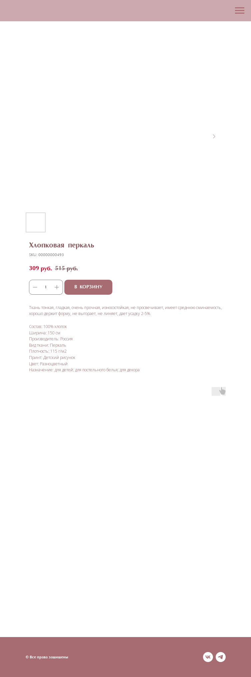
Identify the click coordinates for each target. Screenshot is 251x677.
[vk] (208, 657)
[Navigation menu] (239, 10)
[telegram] (221, 657)
